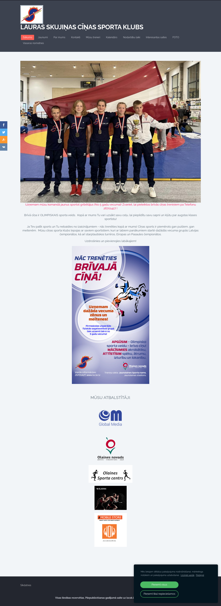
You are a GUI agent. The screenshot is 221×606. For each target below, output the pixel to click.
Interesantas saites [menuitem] (156, 37)
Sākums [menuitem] (27, 37)
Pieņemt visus (159, 584)
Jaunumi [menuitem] (43, 37)
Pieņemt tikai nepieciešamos (159, 593)
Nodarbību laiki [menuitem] (131, 37)
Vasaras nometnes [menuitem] (33, 43)
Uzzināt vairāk (187, 575)
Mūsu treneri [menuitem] (93, 37)
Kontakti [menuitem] (75, 37)
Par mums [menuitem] (59, 37)
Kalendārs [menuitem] (111, 37)
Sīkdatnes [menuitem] (25, 585)
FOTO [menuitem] (176, 37)
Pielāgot (200, 575)
